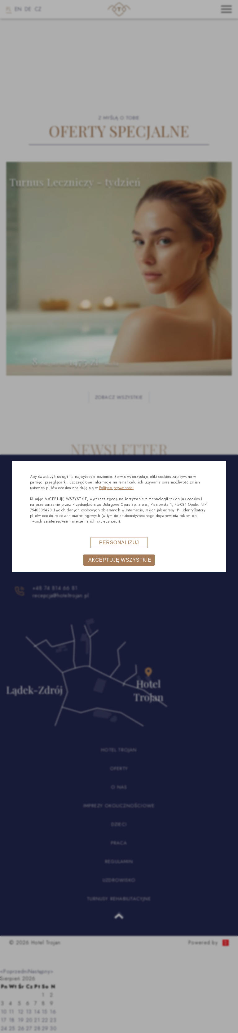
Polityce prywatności (116, 488)
